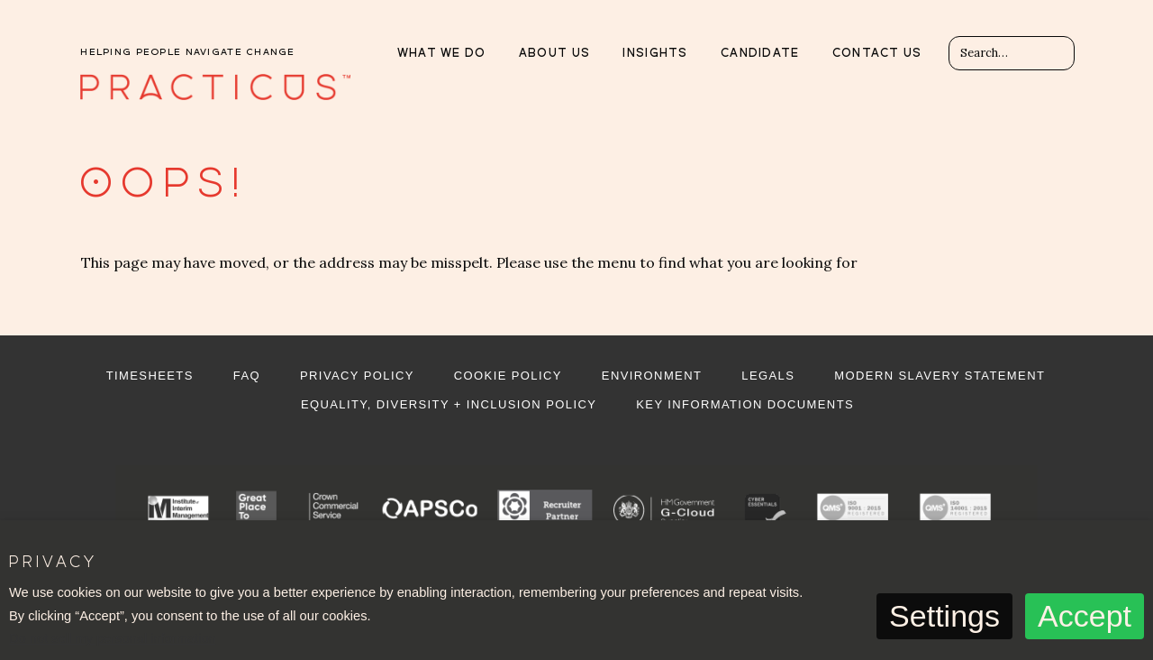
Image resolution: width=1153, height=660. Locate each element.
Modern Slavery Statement (939, 375)
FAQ (246, 375)
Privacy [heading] (52, 563)
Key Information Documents (745, 404)
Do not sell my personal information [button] (112, 638)
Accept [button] (1084, 616)
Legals (767, 375)
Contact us (877, 54)
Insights (654, 54)
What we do (441, 54)
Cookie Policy (508, 375)
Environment (652, 375)
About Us (554, 54)
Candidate (760, 54)
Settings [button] (944, 616)
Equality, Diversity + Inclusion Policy (448, 404)
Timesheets (150, 375)
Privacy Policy (357, 375)
